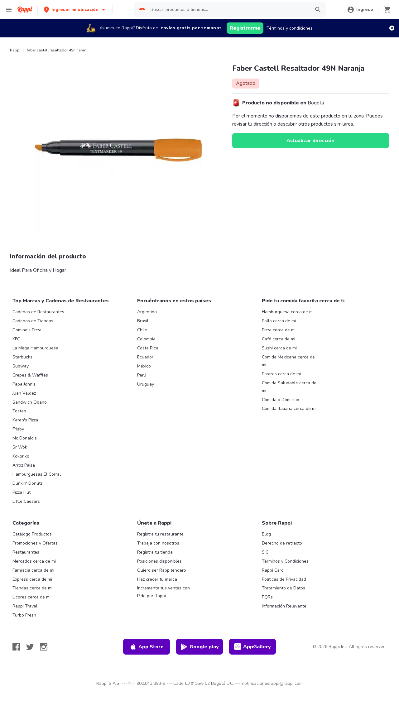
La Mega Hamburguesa (35, 348)
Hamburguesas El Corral (36, 474)
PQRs (267, 597)
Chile (142, 330)
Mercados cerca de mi (34, 561)
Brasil (142, 321)
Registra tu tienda (155, 552)
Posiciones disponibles (159, 561)
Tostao (19, 411)
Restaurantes (25, 552)
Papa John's (24, 384)
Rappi (15, 50)
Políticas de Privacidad (284, 579)
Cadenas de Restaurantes (38, 312)
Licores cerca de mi (31, 597)
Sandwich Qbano (29, 402)
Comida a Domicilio (280, 400)
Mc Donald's (24, 438)
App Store (146, 647)
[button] (75, 9)
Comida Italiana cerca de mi (289, 408)
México (144, 366)
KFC (16, 339)
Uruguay (145, 384)
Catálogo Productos (32, 534)
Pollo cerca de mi (279, 321)
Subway (20, 366)
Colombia (146, 339)
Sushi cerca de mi (279, 348)
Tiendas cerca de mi (32, 588)
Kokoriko (20, 456)
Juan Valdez (24, 393)
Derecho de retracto (282, 543)
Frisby (18, 429)
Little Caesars (26, 501)
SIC (265, 552)
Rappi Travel (24, 606)
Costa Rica (147, 348)
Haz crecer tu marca (157, 579)
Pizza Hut (21, 492)
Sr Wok (19, 447)
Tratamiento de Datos (283, 588)
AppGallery (252, 647)
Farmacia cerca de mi (33, 570)
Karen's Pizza (25, 420)
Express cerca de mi (32, 579)
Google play (199, 647)
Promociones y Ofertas (35, 543)
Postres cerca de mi (281, 374)
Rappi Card (273, 570)
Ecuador (145, 357)
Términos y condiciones (290, 28)
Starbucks (22, 357)
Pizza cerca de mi (279, 330)
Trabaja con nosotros (158, 543)
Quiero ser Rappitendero (161, 570)
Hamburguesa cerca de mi (288, 312)
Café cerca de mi (278, 339)
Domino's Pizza (26, 330)
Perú (141, 375)
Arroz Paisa (23, 465)
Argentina (147, 312)
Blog (266, 534)
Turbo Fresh (24, 615)
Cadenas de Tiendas (32, 321)
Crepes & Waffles (30, 375)
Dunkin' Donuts (27, 483)
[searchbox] (228, 9)
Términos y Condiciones (285, 561)
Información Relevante (284, 606)
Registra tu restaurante (160, 534)
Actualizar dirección (310, 140)
